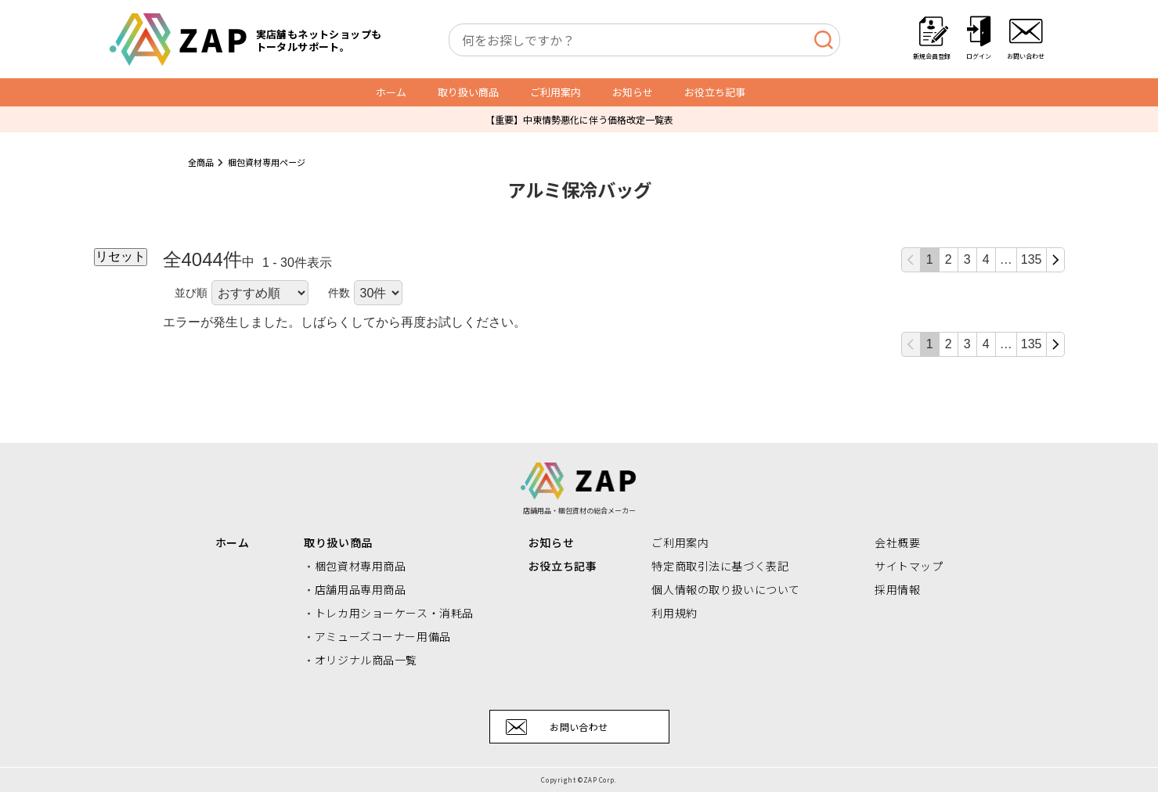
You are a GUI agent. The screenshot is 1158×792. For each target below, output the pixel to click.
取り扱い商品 (468, 92)
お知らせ (632, 92)
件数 (339, 292)
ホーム (391, 92)
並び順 (191, 292)
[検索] (823, 39)
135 (1031, 259)
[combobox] (644, 39)
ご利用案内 (555, 92)
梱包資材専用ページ (266, 162)
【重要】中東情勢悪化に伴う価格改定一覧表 (579, 119)
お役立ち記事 (714, 92)
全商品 (201, 162)
